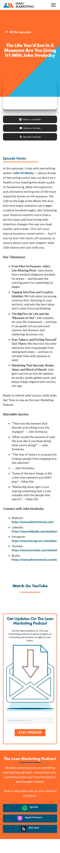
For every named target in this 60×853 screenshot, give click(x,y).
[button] (53, 5)
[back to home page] (18, 5)
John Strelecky (23, 173)
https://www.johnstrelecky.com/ (33, 522)
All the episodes (18, 32)
